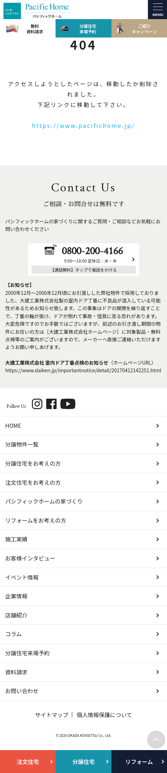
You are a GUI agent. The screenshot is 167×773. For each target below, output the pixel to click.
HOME (13, 425)
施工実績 (16, 539)
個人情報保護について (104, 714)
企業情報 (16, 596)
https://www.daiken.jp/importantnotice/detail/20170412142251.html (83, 370)
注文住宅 (28, 761)
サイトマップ (51, 714)
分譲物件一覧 (22, 444)
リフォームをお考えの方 (35, 520)
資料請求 (16, 672)
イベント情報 (22, 577)
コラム (13, 634)
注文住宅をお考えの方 (33, 482)
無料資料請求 (34, 28)
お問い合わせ (22, 691)
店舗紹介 (16, 615)
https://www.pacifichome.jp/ (83, 125)
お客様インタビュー (30, 558)
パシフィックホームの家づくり (44, 501)
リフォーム (139, 761)
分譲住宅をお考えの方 (33, 463)
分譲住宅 (83, 761)
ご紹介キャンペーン (144, 28)
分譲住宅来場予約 (88, 28)
